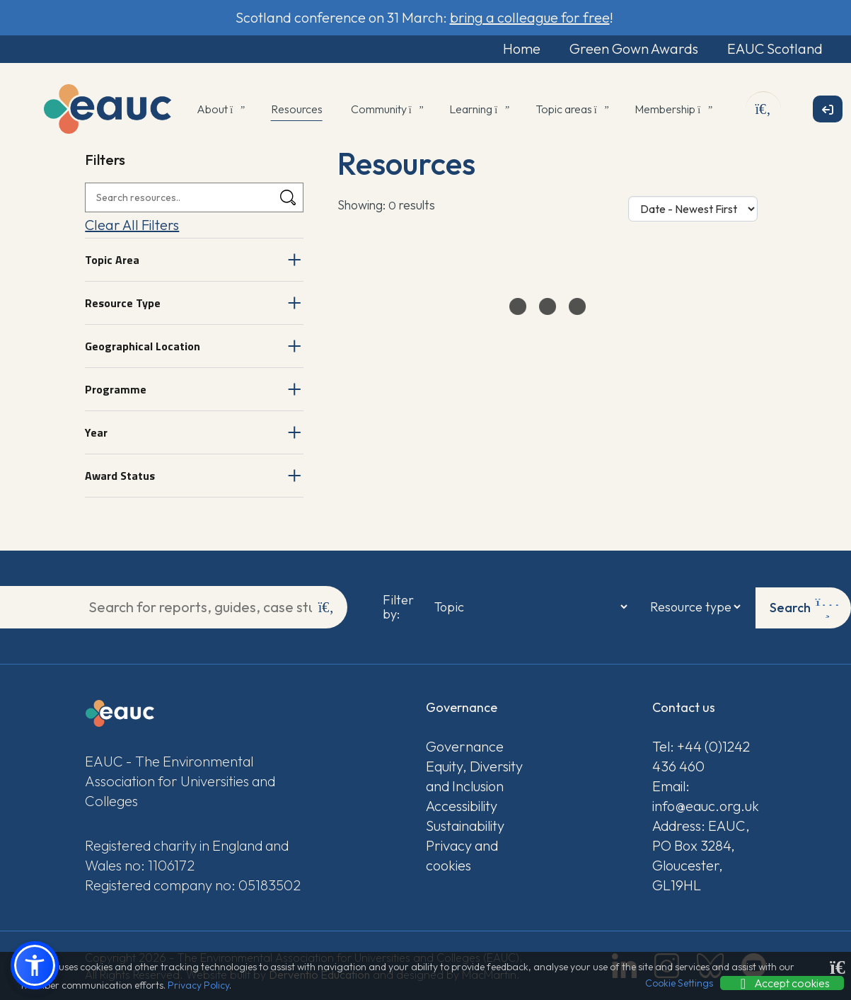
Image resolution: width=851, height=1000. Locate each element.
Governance (465, 745)
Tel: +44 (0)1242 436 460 (701, 755)
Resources (297, 110)
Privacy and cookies (462, 854)
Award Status (120, 476)
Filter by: (396, 607)
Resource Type (123, 304)
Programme (115, 390)
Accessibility (461, 805)
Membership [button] (672, 110)
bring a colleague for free (530, 17)
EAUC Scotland (771, 49)
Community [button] (386, 110)
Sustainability (465, 825)
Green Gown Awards (627, 49)
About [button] (220, 110)
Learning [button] (478, 110)
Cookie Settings (679, 983)
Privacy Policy (198, 985)
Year (96, 433)
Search (805, 607)
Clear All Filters (132, 225)
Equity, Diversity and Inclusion (474, 775)
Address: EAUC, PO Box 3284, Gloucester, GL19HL (701, 854)
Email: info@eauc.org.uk (705, 795)
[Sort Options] (693, 209)
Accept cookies (782, 983)
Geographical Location (142, 347)
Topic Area (112, 260)
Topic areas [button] (571, 110)
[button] (34, 965)
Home (512, 49)
